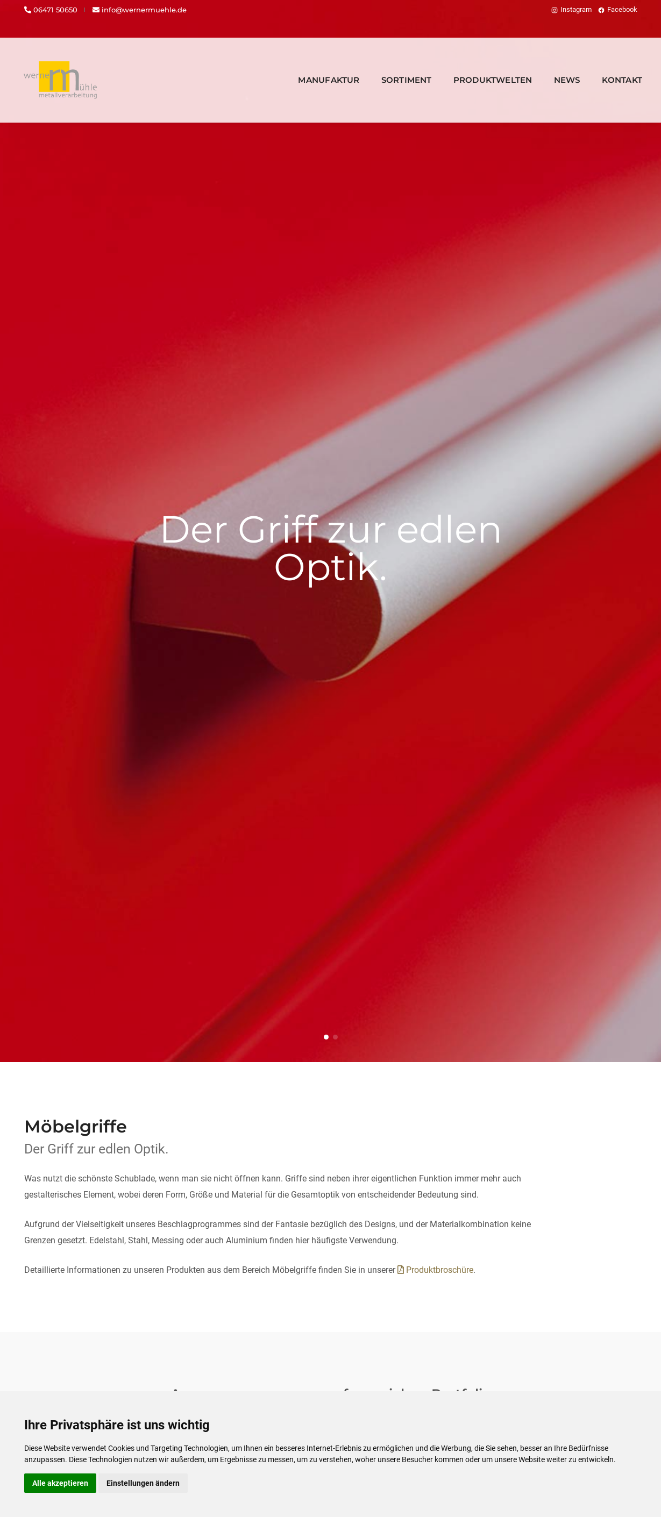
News (551, 67)
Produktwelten (476, 67)
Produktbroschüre (435, 1270)
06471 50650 (50, 9)
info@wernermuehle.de (140, 9)
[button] (326, 1037)
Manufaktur (312, 67)
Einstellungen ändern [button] (143, 1483)
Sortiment (390, 67)
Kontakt (605, 67)
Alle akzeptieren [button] (60, 1483)
